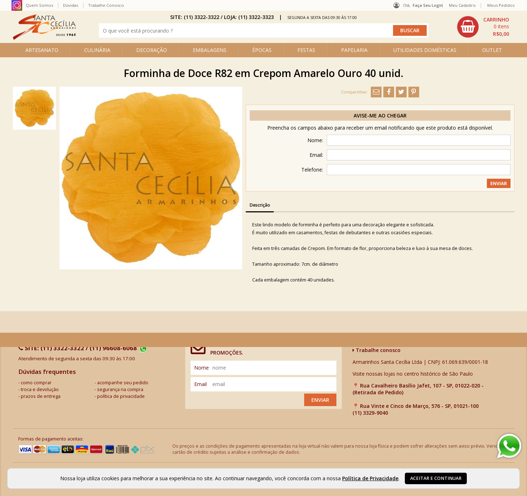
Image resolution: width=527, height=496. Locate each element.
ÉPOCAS (262, 50)
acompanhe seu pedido (122, 383)
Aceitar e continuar (435, 478)
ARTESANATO (41, 50)
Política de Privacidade (370, 478)
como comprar (36, 383)
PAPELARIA (354, 50)
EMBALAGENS (209, 50)
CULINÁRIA (97, 50)
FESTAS (306, 50)
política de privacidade (121, 396)
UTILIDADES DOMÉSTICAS (424, 50)
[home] (44, 37)
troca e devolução (40, 389)
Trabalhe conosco (377, 350)
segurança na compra (120, 389)
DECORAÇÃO (151, 50)
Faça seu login (428, 5)
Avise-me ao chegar (380, 115)
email (200, 384)
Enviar (320, 399)
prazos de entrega (41, 396)
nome (201, 367)
